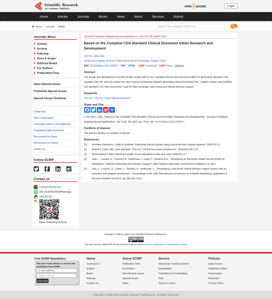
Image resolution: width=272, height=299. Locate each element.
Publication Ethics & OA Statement (52, 124)
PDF (123, 65)
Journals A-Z (93, 263)
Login (231, 6)
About (138, 16)
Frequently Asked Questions (49, 130)
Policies (214, 258)
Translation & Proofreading (172, 273)
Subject (91, 268)
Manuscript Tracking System (173, 263)
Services (158, 16)
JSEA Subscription (44, 117)
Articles (63, 16)
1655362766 (45, 196)
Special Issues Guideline (50, 98)
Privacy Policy (215, 283)
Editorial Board (46, 63)
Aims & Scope (46, 58)
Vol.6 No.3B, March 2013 (153, 36)
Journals (83, 16)
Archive (41, 48)
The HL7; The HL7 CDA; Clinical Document (107, 98)
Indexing (42, 53)
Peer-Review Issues (133, 273)
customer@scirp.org (50, 186)
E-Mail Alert (40, 111)
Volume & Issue (166, 283)
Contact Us (93, 283)
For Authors (44, 68)
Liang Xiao (98, 56)
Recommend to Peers (45, 136)
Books (103, 16)
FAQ (160, 278)
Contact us (39, 149)
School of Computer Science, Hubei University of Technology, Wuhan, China (125, 60)
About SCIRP (132, 258)
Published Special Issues (50, 91)
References (91, 139)
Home (44, 16)
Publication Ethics (218, 268)
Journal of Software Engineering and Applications (110, 36)
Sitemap (91, 278)
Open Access (215, 263)
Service (163, 258)
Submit (178, 16)
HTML (131, 65)
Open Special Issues (47, 84)
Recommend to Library (46, 142)
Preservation (215, 273)
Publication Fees (47, 72)
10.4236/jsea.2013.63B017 (104, 65)
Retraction (213, 278)
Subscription (165, 268)
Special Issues (130, 278)
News (121, 16)
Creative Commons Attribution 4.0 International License (161, 244)
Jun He (88, 56)
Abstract (89, 72)
